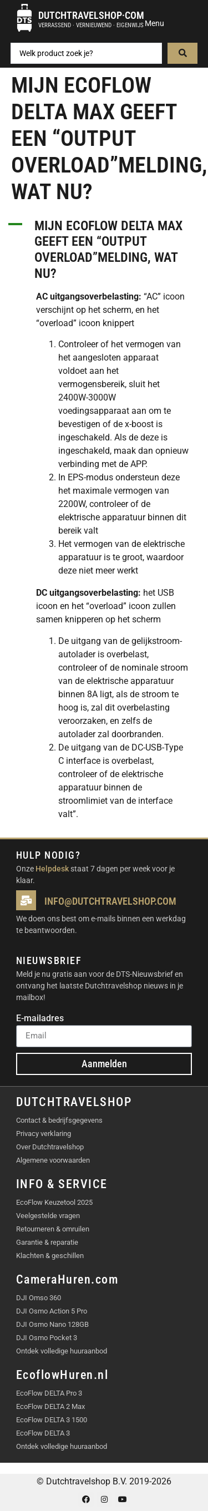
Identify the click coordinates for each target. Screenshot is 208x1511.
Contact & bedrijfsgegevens (59, 1120)
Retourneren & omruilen (52, 1229)
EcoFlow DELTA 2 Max (50, 1406)
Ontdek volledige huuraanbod (61, 1351)
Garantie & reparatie (47, 1242)
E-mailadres (40, 1018)
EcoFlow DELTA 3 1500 (51, 1420)
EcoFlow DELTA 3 (43, 1433)
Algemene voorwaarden (53, 1160)
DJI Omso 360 (38, 1298)
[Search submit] (182, 53)
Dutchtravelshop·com (91, 15)
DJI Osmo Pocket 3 (46, 1337)
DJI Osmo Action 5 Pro (51, 1311)
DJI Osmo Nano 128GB (52, 1324)
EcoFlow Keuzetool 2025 (54, 1202)
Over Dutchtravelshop (50, 1147)
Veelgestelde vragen (48, 1215)
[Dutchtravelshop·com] (24, 18)
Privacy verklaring (43, 1133)
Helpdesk (52, 868)
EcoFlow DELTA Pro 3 (49, 1393)
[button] (104, 250)
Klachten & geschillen (50, 1255)
